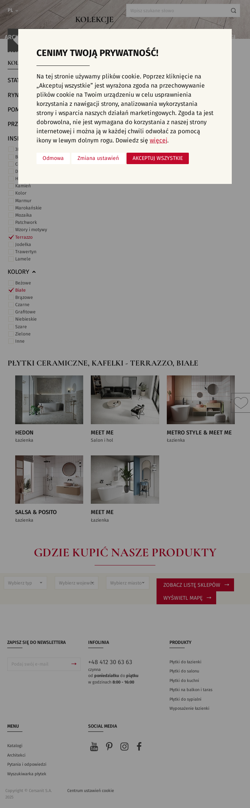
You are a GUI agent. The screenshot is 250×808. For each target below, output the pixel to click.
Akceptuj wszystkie (158, 158)
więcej (158, 140)
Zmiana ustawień (98, 158)
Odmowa (53, 158)
